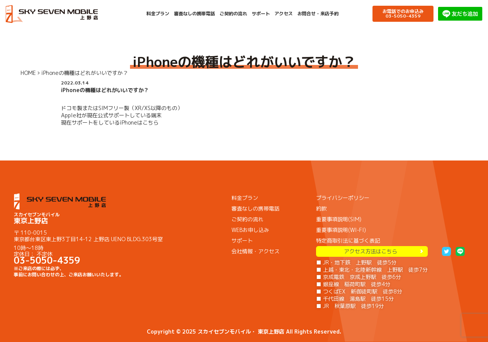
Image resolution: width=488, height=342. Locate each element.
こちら (151, 122)
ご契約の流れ (233, 13)
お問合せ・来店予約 (318, 13)
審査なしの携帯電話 (194, 13)
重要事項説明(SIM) (338, 219)
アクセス (283, 13)
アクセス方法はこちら (372, 251)
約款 (321, 208)
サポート (261, 13)
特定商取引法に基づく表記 (348, 240)
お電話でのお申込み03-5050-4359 (403, 13)
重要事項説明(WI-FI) (341, 229)
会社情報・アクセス (255, 251)
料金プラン (157, 13)
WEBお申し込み (250, 229)
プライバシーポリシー (342, 197)
